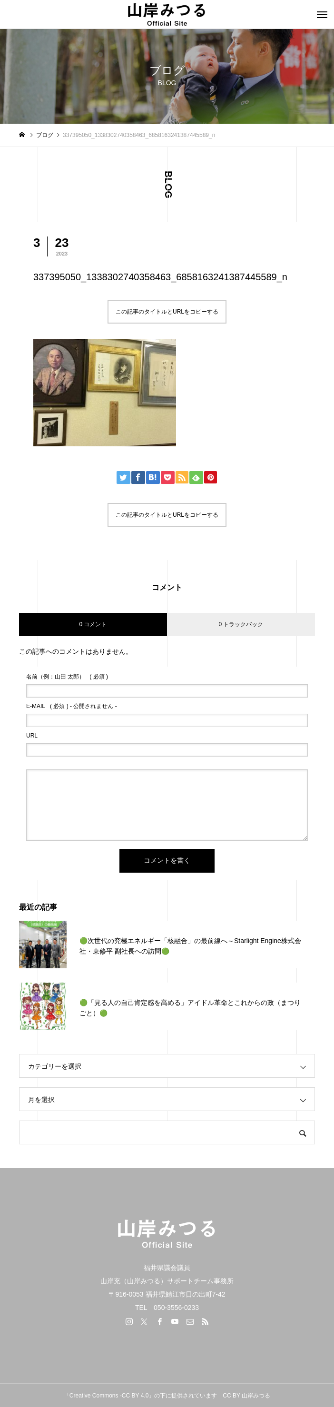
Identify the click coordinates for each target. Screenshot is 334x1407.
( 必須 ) (67, 676)
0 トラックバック (240, 624)
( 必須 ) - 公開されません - (71, 706)
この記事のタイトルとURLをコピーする (167, 311)
